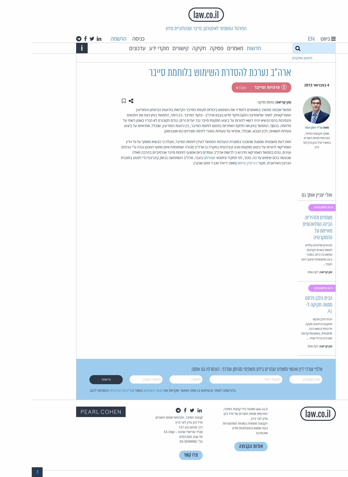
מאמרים (203, 48)
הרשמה (87, 38)
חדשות (222, 48)
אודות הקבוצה (219, 446)
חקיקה (167, 48)
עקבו (209, 87)
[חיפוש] (266, 48)
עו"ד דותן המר (282, 127)
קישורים (148, 48)
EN (279, 38)
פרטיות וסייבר (238, 87)
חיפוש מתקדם (270, 58)
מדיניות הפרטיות (89, 390)
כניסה (106, 38)
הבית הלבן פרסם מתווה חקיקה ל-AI (286, 305)
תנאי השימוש (121, 390)
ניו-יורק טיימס (215, 163)
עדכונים (105, 48)
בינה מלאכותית (292, 207)
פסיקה (185, 48)
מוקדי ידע (127, 48)
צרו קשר (159, 455)
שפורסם (177, 157)
